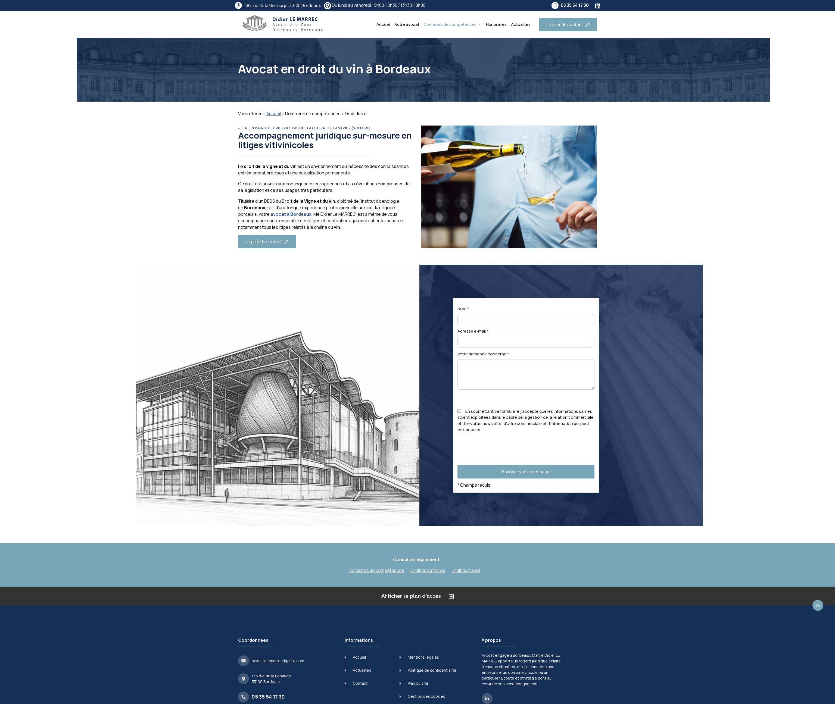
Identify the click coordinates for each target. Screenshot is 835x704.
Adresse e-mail (472, 331)
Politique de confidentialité (428, 670)
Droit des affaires (428, 570)
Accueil (383, 24)
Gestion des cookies (422, 696)
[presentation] (498, 459)
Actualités (521, 24)
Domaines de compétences (450, 24)
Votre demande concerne (483, 354)
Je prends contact (568, 24)
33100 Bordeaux (282, 5)
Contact (356, 683)
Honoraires (496, 24)
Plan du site (414, 683)
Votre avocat (407, 24)
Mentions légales (419, 657)
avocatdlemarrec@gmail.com (278, 660)
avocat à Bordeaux (290, 214)
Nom (463, 308)
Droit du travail (466, 570)
